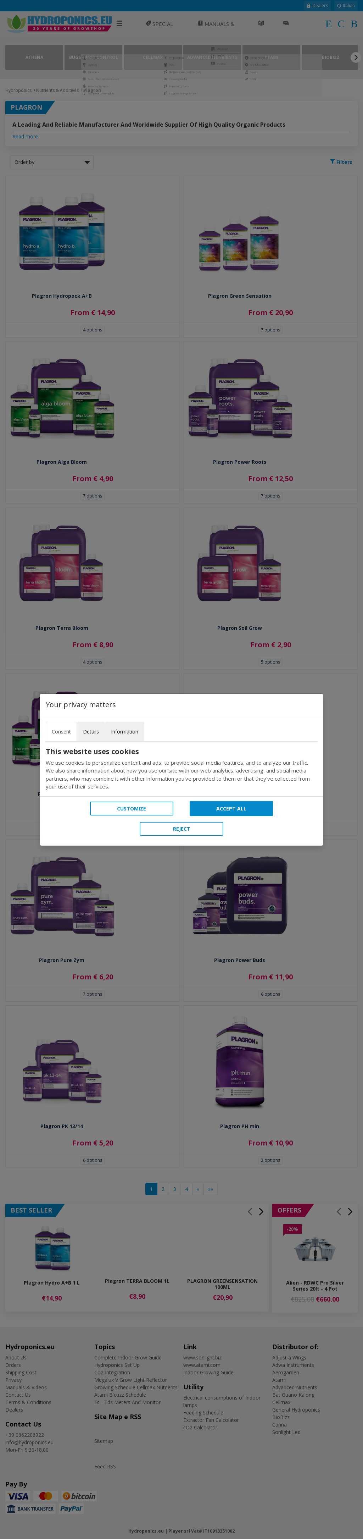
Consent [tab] (61, 731)
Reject (181, 828)
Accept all (231, 808)
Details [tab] (91, 731)
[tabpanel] (181, 769)
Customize (131, 808)
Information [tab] (124, 731)
